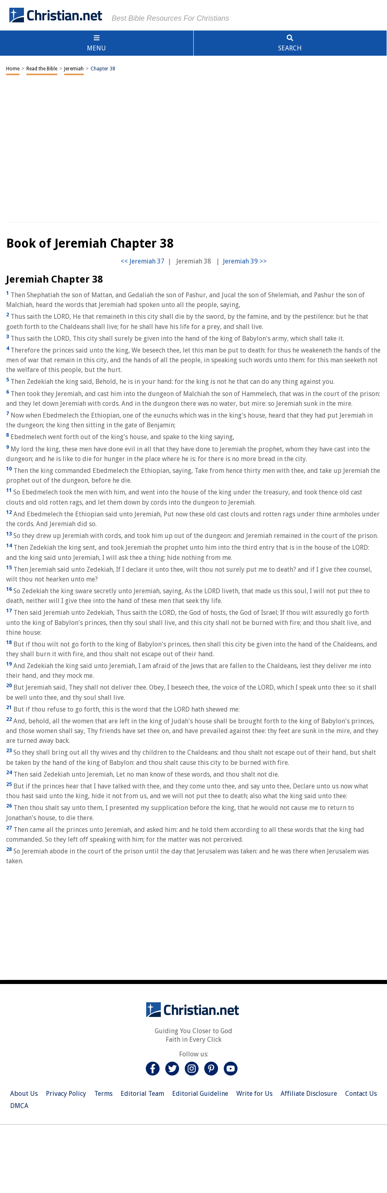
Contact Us (361, 1093)
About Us (24, 1093)
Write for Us (254, 1093)
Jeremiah (74, 69)
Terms (103, 1093)
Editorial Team (142, 1093)
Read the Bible (41, 69)
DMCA (19, 1106)
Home (12, 69)
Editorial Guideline (200, 1093)
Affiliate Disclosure (309, 1093)
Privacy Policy (66, 1093)
